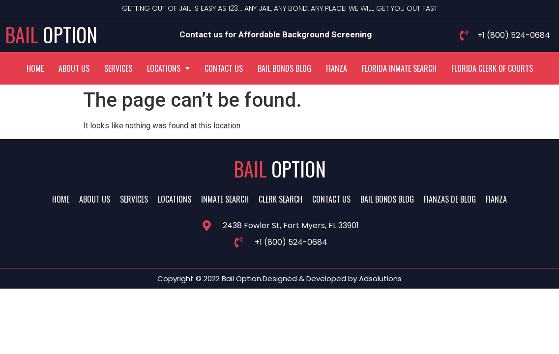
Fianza (336, 68)
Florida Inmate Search (399, 68)
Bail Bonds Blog (284, 68)
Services (118, 68)
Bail (51, 34)
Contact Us (224, 68)
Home (35, 68)
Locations (168, 68)
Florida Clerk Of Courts (492, 68)
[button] (168, 68)
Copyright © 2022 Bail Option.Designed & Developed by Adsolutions (279, 278)
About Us (74, 68)
